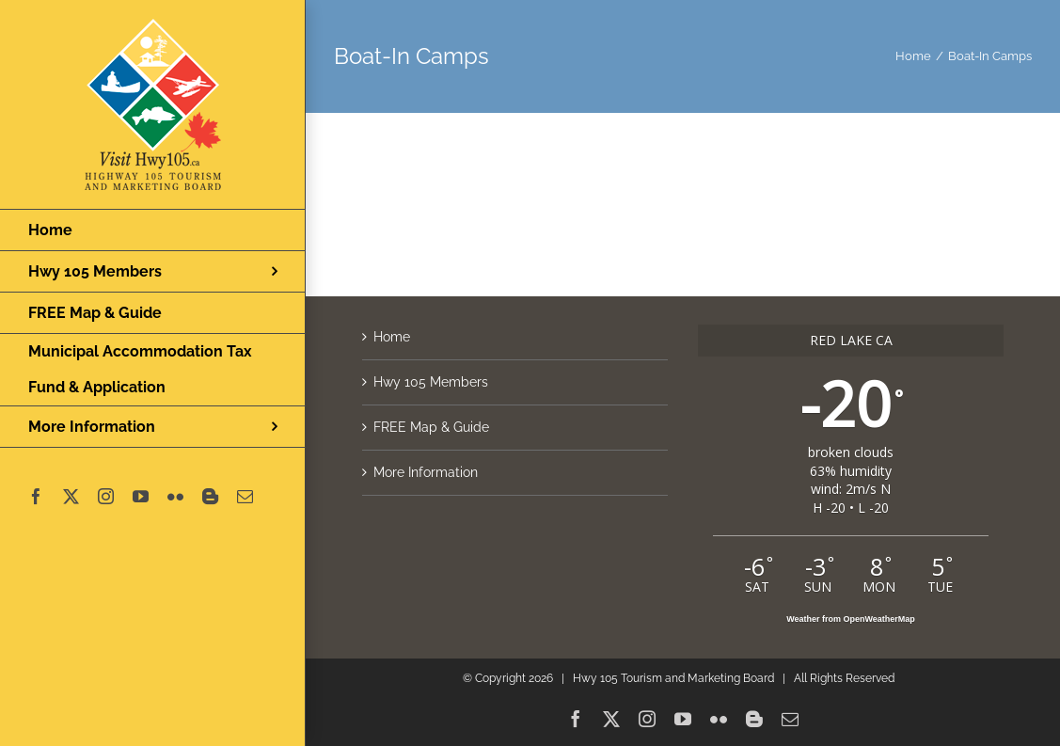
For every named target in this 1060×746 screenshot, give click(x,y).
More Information (425, 472)
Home (391, 336)
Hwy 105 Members (430, 381)
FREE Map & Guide (431, 427)
